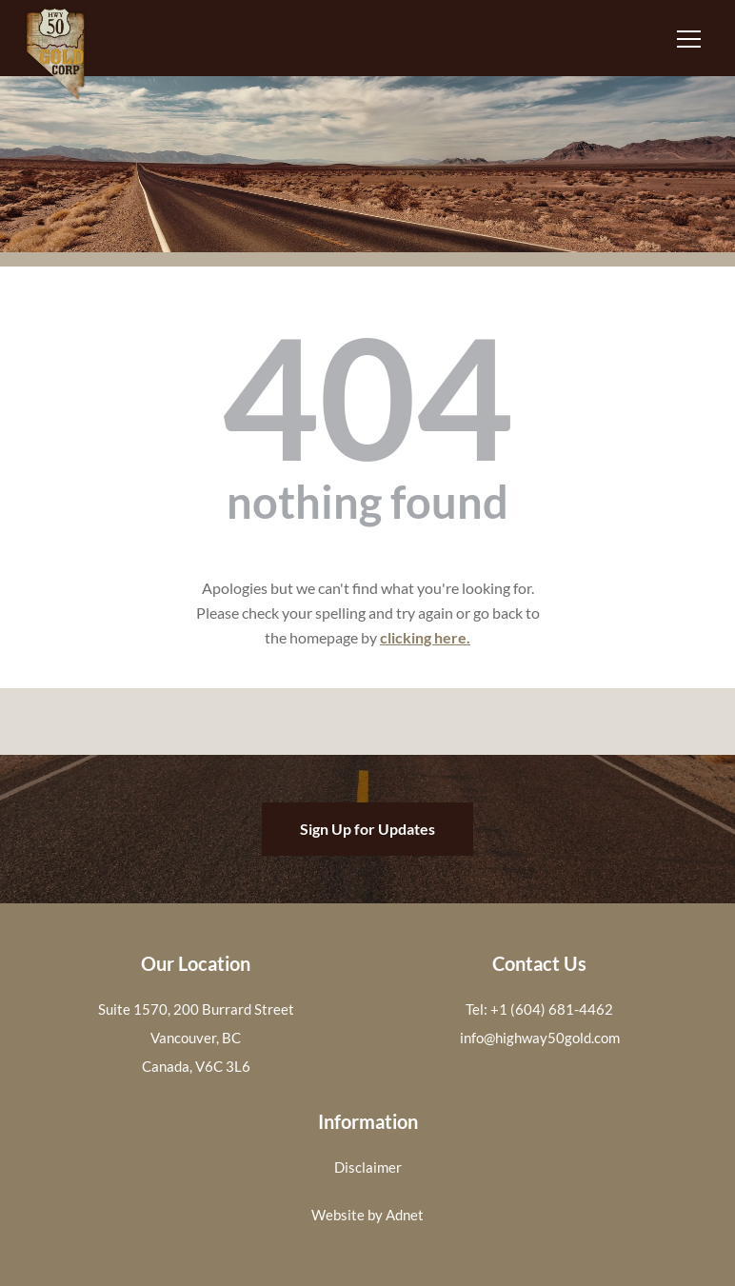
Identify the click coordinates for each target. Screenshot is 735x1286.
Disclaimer (368, 1167)
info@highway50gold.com (540, 1037)
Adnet (405, 1214)
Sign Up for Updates (367, 829)
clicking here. (425, 637)
